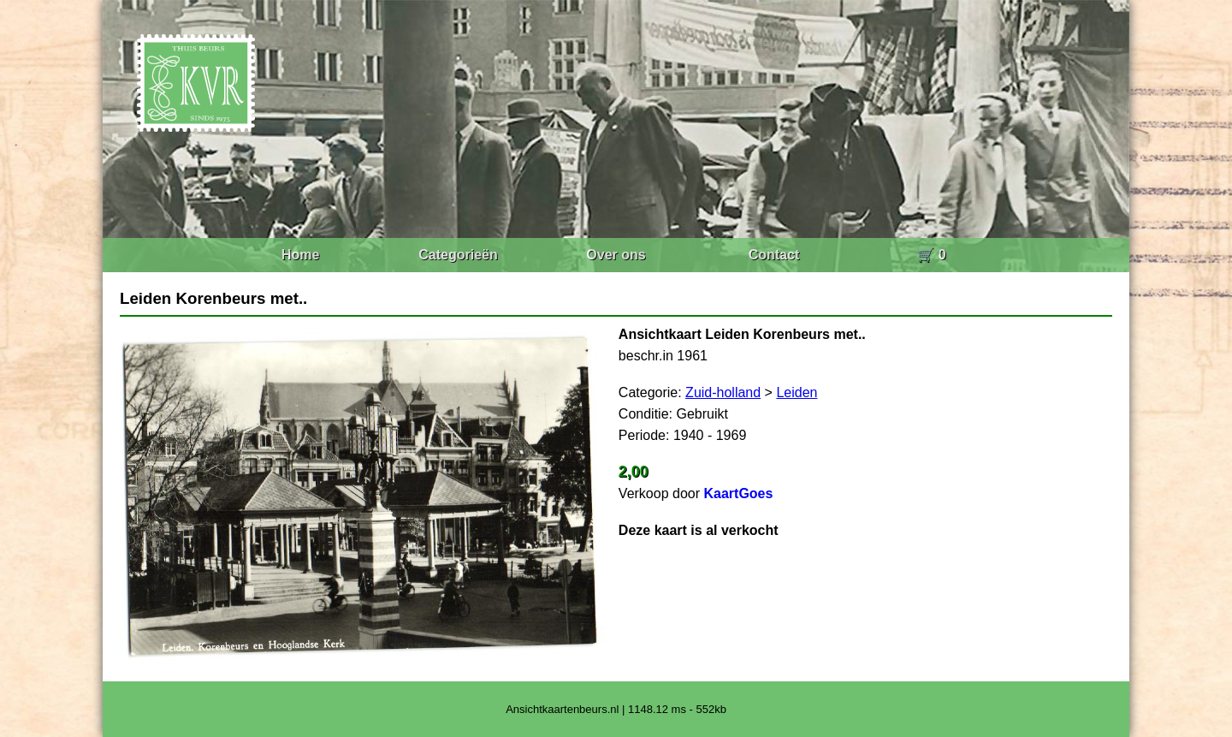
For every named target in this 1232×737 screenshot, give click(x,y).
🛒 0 (931, 254)
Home (300, 254)
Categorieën (457, 254)
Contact (774, 254)
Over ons (615, 254)
